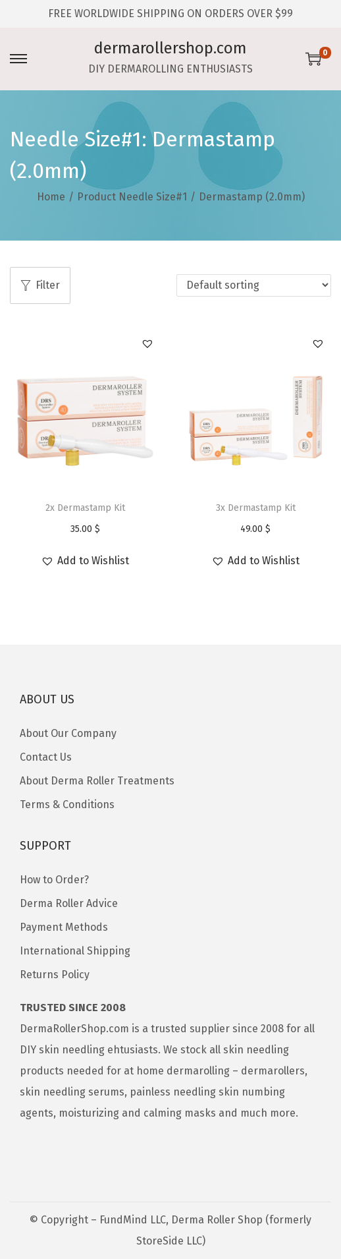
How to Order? (54, 879)
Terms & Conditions (67, 804)
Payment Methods (64, 927)
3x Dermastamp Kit (256, 507)
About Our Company (68, 733)
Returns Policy (55, 974)
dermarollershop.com (170, 48)
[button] (147, 343)
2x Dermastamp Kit (85, 507)
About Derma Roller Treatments (97, 781)
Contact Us (46, 757)
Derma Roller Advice (69, 903)
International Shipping (75, 951)
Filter (40, 285)
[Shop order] (253, 285)
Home (51, 196)
